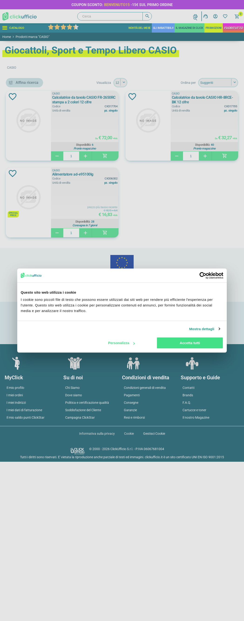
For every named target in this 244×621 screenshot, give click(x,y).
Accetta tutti (190, 343)
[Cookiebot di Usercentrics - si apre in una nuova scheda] (203, 275)
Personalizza (121, 343)
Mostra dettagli (201, 329)
